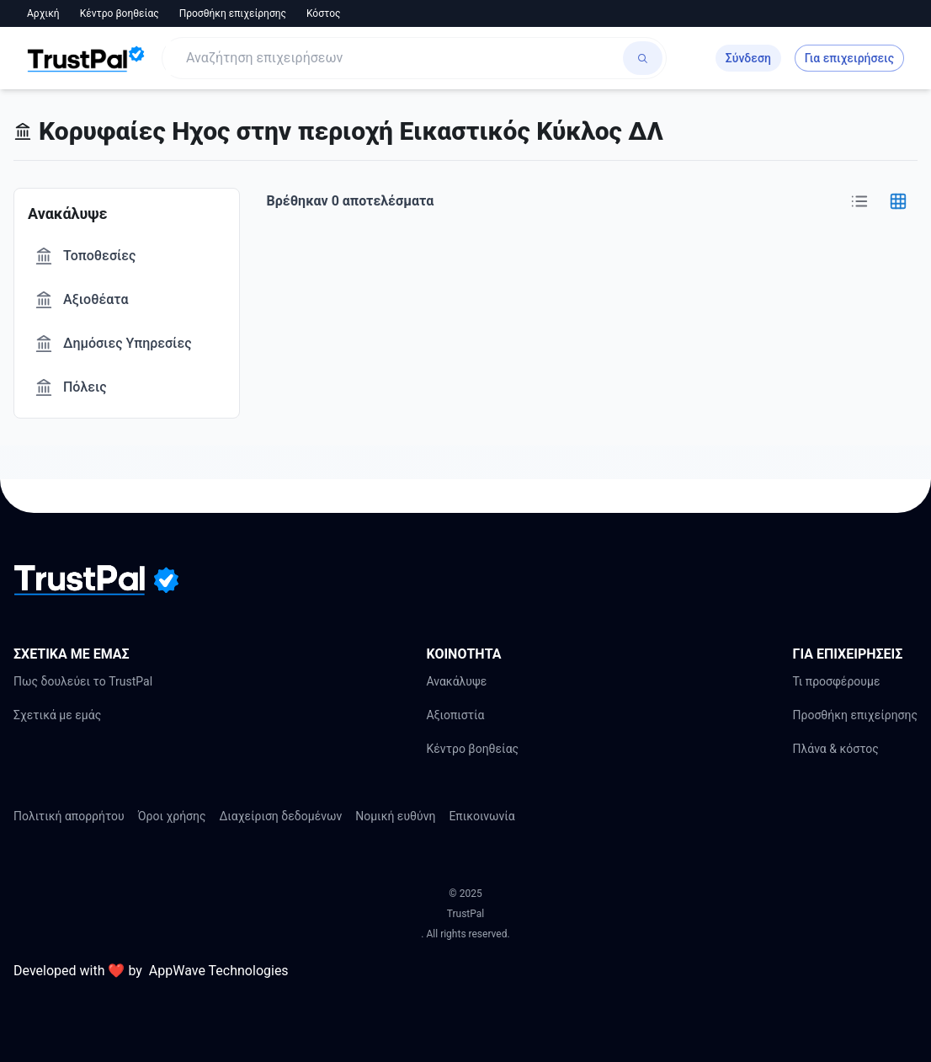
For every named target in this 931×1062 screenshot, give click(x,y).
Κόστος (323, 13)
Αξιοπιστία (455, 715)
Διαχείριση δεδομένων (281, 816)
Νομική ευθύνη (395, 816)
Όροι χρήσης (172, 816)
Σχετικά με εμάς (57, 715)
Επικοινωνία (481, 816)
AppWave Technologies (219, 971)
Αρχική (43, 13)
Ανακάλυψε (456, 681)
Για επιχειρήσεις (849, 58)
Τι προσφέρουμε (836, 681)
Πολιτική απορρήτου (69, 816)
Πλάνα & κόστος (835, 748)
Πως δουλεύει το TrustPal (82, 681)
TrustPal (465, 914)
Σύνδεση (748, 58)
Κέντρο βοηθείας (119, 13)
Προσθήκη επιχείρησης (232, 13)
